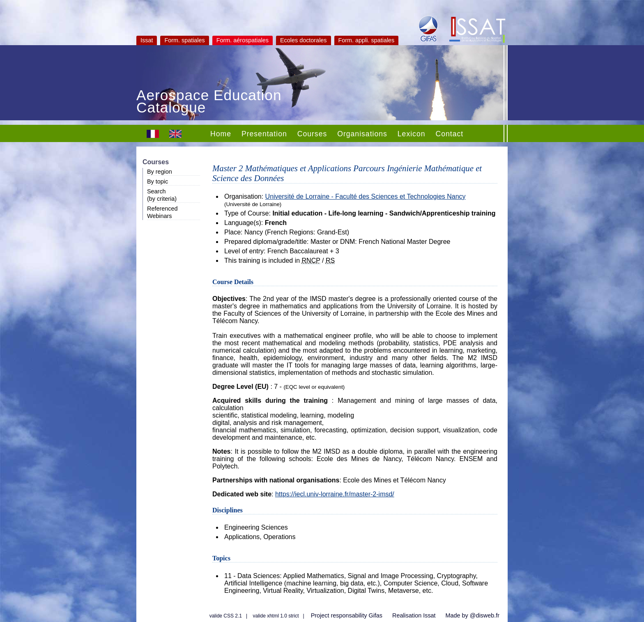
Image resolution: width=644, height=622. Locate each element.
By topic (157, 181)
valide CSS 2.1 (225, 616)
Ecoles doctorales (303, 40)
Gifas (375, 615)
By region (159, 171)
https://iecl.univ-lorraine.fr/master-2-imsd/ (334, 494)
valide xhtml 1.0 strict (276, 616)
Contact (449, 134)
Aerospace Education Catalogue (209, 102)
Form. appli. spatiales (366, 40)
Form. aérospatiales (242, 40)
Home (220, 134)
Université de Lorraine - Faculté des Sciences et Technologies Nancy (365, 196)
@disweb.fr (484, 615)
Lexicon (412, 134)
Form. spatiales (184, 40)
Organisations (362, 134)
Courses (312, 134)
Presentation (264, 134)
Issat (146, 40)
